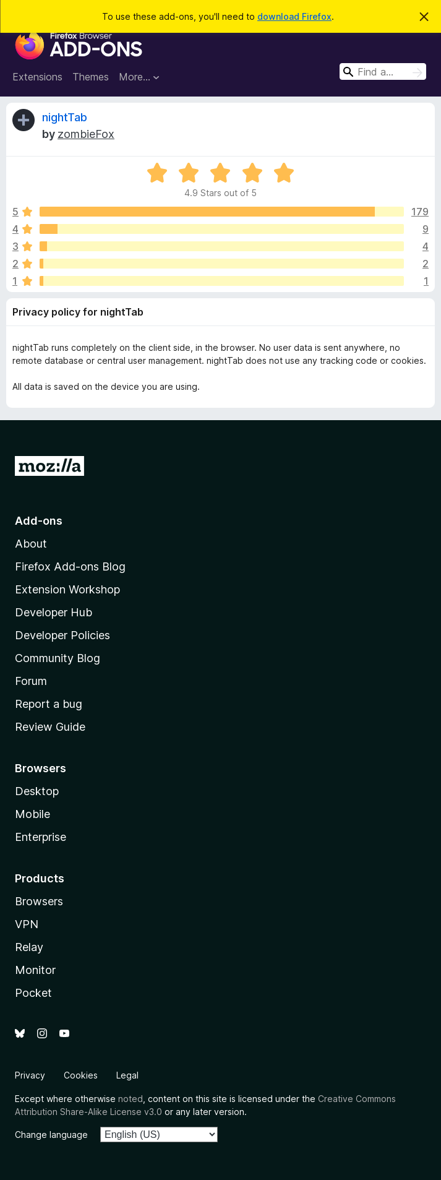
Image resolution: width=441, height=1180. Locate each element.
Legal (127, 1075)
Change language (51, 1134)
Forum (31, 680)
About (31, 543)
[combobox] (383, 71)
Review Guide (50, 726)
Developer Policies (62, 635)
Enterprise (40, 836)
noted (130, 1098)
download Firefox (294, 16)
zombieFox (86, 133)
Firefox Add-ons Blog (70, 566)
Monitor (35, 969)
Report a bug (48, 703)
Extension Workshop (67, 589)
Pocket (33, 992)
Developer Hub (53, 612)
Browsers (39, 901)
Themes (90, 77)
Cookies (81, 1075)
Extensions (37, 77)
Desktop (37, 791)
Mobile (32, 813)
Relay (29, 947)
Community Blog (57, 658)
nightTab (64, 117)
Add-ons (38, 520)
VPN (26, 924)
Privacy (30, 1075)
